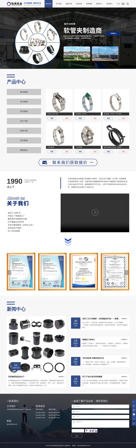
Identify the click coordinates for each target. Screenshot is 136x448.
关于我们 (59, 4)
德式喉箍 (24, 92)
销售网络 (89, 4)
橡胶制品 (24, 150)
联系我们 (109, 4)
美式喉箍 (24, 102)
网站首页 (49, 4)
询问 (66, 118)
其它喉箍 (24, 141)
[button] (9, 272)
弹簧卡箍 (24, 131)
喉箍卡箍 (69, 4)
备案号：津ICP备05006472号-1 (81, 445)
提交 (77, 435)
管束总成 (79, 4)
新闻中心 (99, 4)
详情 (52, 118)
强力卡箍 (24, 121)
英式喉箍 (24, 111)
